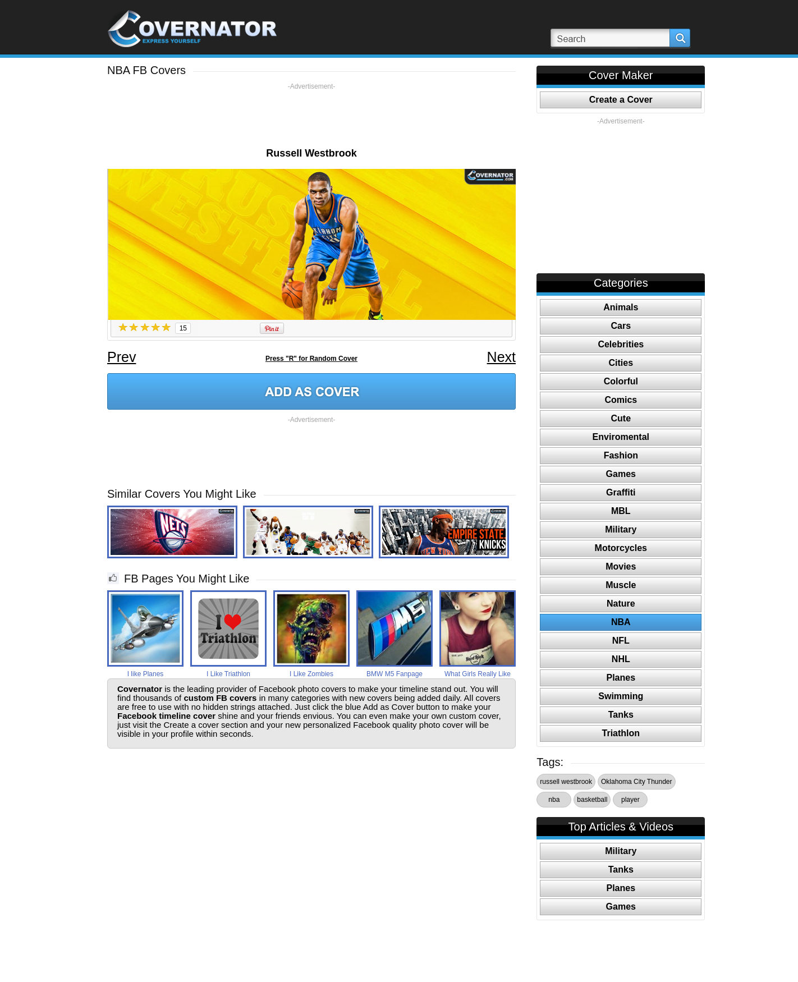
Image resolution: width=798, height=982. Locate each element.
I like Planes (145, 674)
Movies (621, 566)
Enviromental (621, 437)
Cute (621, 418)
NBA (621, 622)
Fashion (621, 455)
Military (620, 529)
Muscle (621, 585)
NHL (621, 659)
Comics (620, 400)
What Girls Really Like (477, 674)
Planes (621, 677)
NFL (621, 640)
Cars (621, 326)
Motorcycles (621, 548)
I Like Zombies (311, 674)
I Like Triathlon (228, 674)
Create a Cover (621, 99)
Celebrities (621, 344)
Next (501, 357)
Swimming (620, 696)
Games (621, 474)
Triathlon (621, 733)
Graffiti (620, 492)
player (630, 800)
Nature (621, 603)
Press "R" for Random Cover (311, 358)
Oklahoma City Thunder (636, 782)
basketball (592, 800)
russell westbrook (566, 782)
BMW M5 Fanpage (394, 674)
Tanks (621, 714)
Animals (620, 307)
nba (553, 800)
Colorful (621, 381)
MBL (621, 511)
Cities (621, 363)
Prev (121, 357)
